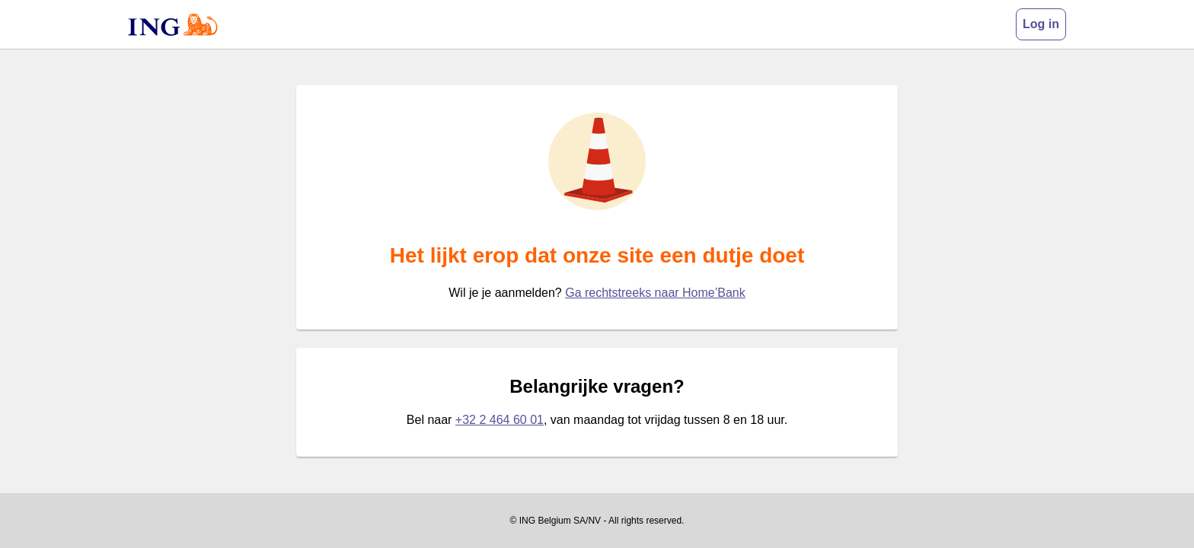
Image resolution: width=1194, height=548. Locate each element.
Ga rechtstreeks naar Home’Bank (655, 292)
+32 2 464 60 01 (499, 419)
